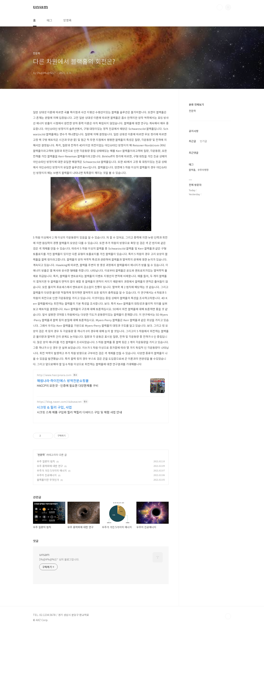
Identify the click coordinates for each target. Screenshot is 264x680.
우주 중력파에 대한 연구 (50, 466)
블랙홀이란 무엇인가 (48, 479)
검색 (219, 7)
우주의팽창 (203, 170)
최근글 (192, 141)
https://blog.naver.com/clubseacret (59, 401)
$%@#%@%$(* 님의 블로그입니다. (59, 559)
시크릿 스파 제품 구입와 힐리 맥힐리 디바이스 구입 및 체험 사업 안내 (79, 412)
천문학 (41, 455)
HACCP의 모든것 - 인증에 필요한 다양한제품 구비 (67, 385)
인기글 (203, 141)
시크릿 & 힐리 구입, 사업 (54, 407)
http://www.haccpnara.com (54, 375)
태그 (49, 20)
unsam (40, 7)
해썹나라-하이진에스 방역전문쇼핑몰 (63, 380)
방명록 (67, 20)
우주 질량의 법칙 (46, 461)
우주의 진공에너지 (47, 475)
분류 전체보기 (196, 104)
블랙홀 (192, 170)
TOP (228, 616)
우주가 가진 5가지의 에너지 (52, 470)
